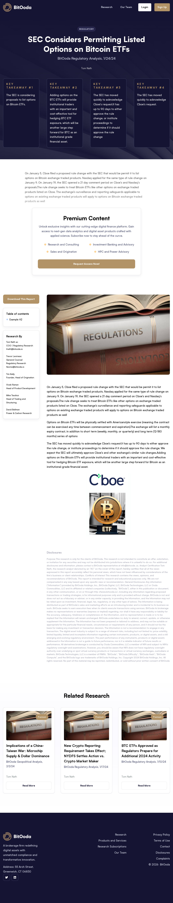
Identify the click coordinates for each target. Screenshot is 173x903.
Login (144, 7)
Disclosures (163, 852)
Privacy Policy (161, 834)
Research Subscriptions (112, 846)
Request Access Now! (86, 263)
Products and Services (112, 840)
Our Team (126, 7)
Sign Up (162, 7)
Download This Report (21, 299)
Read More (29, 785)
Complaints (163, 858)
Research (106, 7)
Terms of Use (162, 840)
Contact (165, 846)
